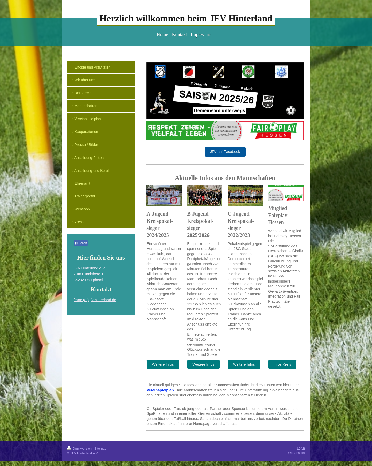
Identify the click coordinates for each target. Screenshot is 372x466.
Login (301, 448)
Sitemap (100, 448)
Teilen (81, 243)
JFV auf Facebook (225, 152)
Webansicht (296, 453)
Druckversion (79, 448)
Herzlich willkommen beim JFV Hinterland (185, 18)
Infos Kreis (282, 364)
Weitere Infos (163, 364)
